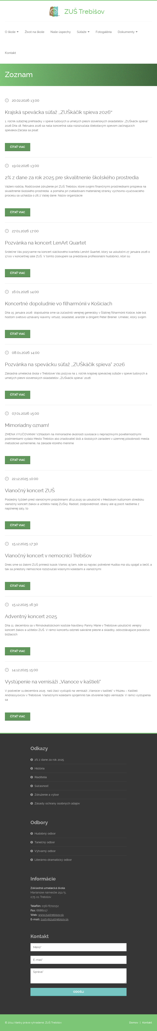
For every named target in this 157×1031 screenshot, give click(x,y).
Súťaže (81, 32)
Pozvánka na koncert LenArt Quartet (45, 243)
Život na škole (34, 32)
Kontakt (10, 53)
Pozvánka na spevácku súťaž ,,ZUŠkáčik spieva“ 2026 (65, 364)
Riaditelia (41, 777)
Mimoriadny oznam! (27, 425)
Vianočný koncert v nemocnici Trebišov (48, 556)
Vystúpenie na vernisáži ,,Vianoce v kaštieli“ (53, 682)
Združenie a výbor (47, 794)
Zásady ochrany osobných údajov (57, 803)
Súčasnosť (41, 786)
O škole (10, 32)
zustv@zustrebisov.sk (54, 919)
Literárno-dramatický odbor (53, 859)
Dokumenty (126, 32)
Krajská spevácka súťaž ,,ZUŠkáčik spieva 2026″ (58, 112)
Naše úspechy (60, 32)
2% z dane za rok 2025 (49, 759)
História (40, 768)
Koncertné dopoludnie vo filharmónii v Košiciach (58, 304)
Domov (133, 1022)
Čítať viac (17, 146)
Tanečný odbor (45, 842)
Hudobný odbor (45, 833)
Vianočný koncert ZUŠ (30, 490)
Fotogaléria (104, 32)
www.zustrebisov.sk (51, 914)
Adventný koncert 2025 (31, 616)
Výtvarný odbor (45, 851)
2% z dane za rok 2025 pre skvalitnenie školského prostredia (72, 177)
